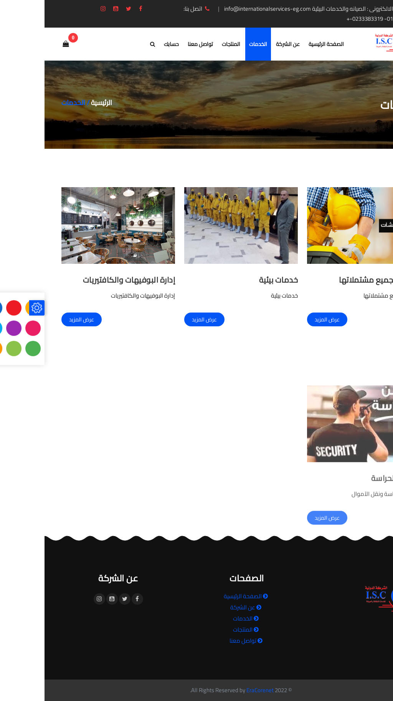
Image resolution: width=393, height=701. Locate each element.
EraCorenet (215, 690)
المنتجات (186, 44)
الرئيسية (57, 102)
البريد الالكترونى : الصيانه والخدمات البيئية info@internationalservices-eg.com (276, 8)
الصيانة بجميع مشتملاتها (335, 280)
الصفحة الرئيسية (281, 44)
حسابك (126, 44)
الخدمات (214, 44)
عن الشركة (243, 44)
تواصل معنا (155, 44)
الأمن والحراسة (351, 526)
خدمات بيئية (234, 280)
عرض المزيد (282, 319)
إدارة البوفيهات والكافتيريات (84, 280)
